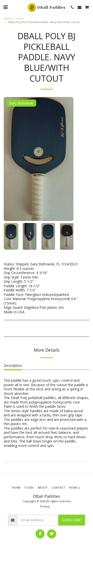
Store (20, 18)
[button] (5, 7)
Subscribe (71, 520)
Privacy (45, 506)
